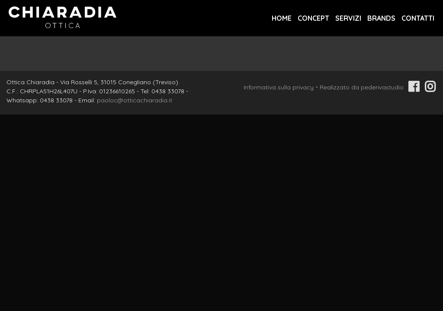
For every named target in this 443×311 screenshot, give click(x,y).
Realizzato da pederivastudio (362, 87)
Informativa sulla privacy (279, 87)
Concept (313, 18)
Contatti (417, 18)
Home (282, 18)
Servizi (348, 18)
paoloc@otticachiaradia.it (134, 100)
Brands (381, 18)
